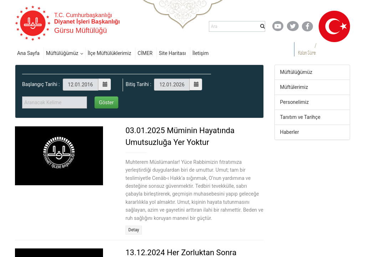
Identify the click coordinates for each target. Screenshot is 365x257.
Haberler (289, 132)
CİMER (145, 53)
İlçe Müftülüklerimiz (109, 53)
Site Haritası (172, 53)
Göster (106, 102)
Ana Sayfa (28, 53)
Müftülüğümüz (62, 53)
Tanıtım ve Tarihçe (300, 117)
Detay (133, 229)
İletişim (200, 53)
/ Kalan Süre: (307, 49)
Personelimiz (294, 102)
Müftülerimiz (294, 87)
